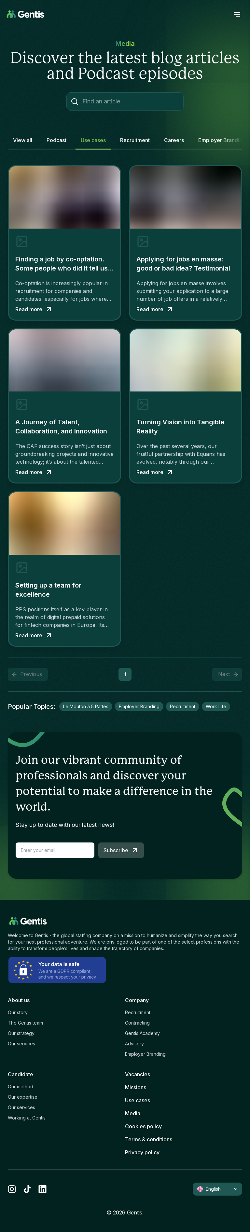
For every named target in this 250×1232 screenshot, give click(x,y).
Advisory (134, 1043)
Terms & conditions (148, 1139)
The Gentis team (25, 1023)
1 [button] (125, 674)
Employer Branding (145, 1054)
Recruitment (137, 1012)
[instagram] (12, 1189)
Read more (34, 309)
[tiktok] (27, 1189)
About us (19, 1000)
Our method (20, 1086)
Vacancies (137, 1074)
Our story (18, 1012)
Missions (135, 1087)
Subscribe (121, 850)
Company (137, 1000)
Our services (21, 1043)
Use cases (137, 1100)
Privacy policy (142, 1152)
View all (22, 140)
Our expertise (22, 1097)
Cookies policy (143, 1126)
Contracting (137, 1023)
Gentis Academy (142, 1033)
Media (132, 1113)
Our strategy (21, 1033)
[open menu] (237, 14)
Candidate (20, 1074)
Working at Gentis (27, 1117)
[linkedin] (42, 1189)
